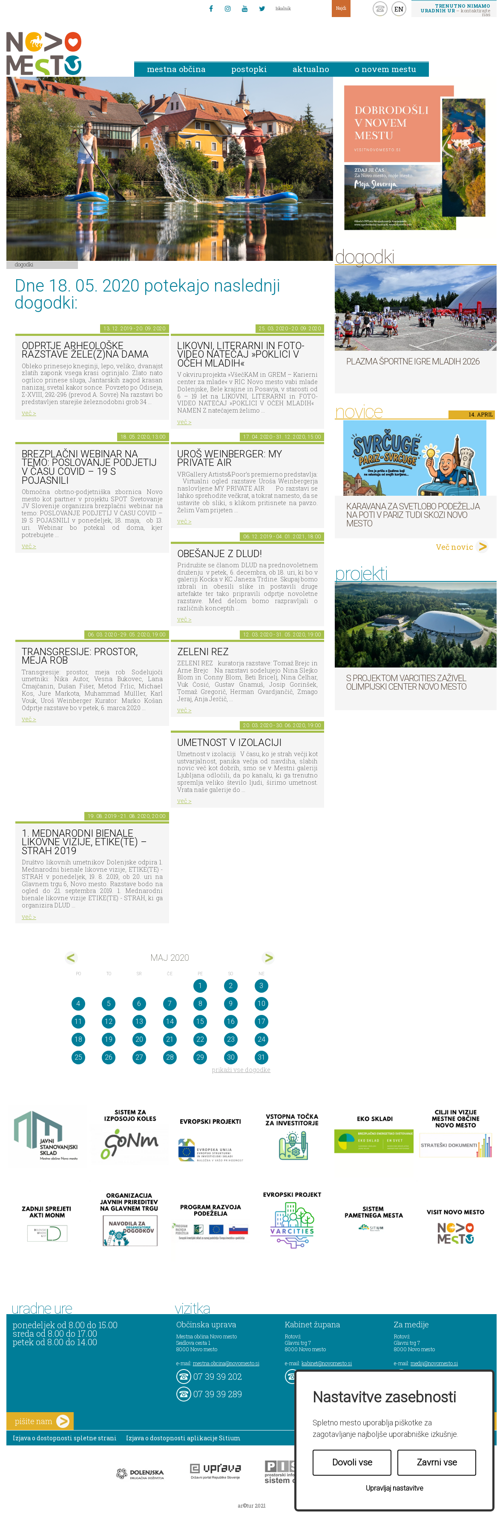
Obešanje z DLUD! (219, 554)
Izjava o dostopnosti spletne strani (65, 1438)
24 (261, 1039)
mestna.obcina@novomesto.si (226, 1363)
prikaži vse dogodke (241, 1070)
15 (200, 1021)
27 (139, 1057)
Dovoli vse (352, 1462)
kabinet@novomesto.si (327, 1363)
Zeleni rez (203, 652)
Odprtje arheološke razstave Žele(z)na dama (85, 350)
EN (399, 9)
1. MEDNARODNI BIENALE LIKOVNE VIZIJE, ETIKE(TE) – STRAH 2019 (84, 842)
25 (78, 1057)
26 (108, 1057)
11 (78, 1021)
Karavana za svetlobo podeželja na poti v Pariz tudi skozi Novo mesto (413, 515)
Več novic (454, 547)
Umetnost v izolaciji (229, 742)
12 (108, 1021)
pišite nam (42, 1421)
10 (261, 1004)
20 (139, 1039)
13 (139, 1021)
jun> (268, 958)
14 (170, 1021)
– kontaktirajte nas (455, 10)
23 (231, 1039)
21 (170, 1039)
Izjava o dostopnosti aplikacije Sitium (183, 1438)
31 (261, 1057)
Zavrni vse (437, 1462)
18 (78, 1039)
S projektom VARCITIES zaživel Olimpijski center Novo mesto (406, 682)
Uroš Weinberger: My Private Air (229, 458)
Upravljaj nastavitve (394, 1488)
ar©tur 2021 (252, 1505)
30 (231, 1057)
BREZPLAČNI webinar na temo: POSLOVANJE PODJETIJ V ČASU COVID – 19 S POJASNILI (89, 467)
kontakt (380, 8)
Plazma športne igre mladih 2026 (413, 361)
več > (29, 413)
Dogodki (24, 264)
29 (200, 1057)
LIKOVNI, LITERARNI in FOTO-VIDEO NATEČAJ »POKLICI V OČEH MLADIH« (241, 354)
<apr (71, 958)
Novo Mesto (63, 53)
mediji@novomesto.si (434, 1363)
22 (200, 1039)
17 (261, 1021)
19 (108, 1039)
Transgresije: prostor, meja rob (80, 656)
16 (231, 1021)
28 (170, 1057)
